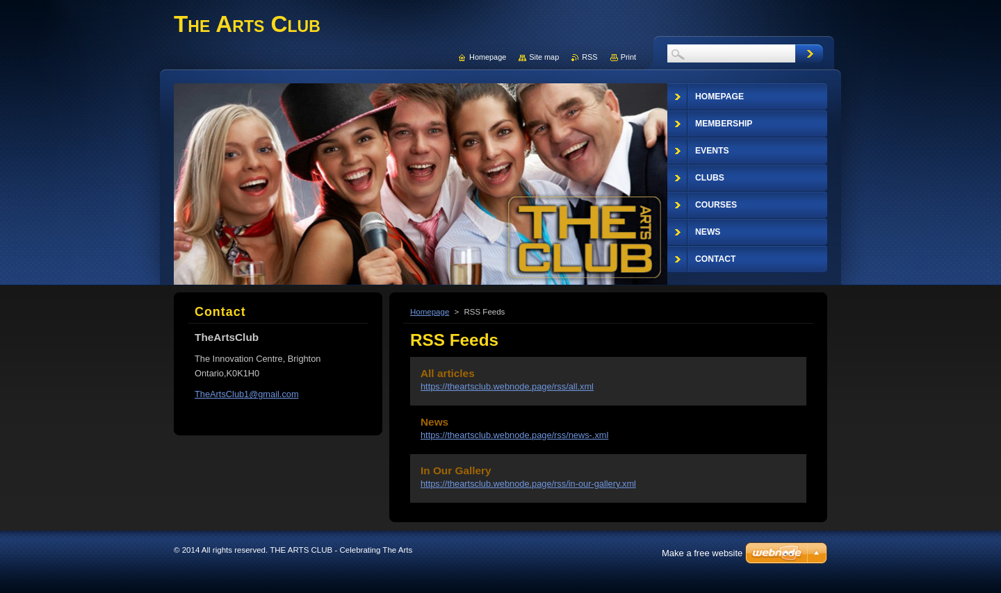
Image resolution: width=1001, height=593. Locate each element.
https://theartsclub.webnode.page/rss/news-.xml (514, 435)
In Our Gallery (456, 470)
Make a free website (702, 553)
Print (628, 57)
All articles (448, 373)
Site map (544, 57)
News (434, 422)
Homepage (429, 312)
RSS (589, 57)
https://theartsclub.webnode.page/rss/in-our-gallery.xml (528, 483)
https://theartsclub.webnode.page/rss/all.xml (507, 386)
